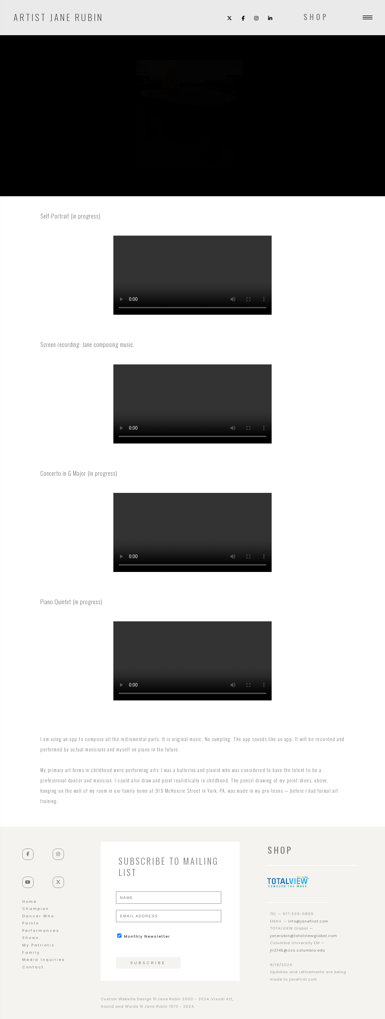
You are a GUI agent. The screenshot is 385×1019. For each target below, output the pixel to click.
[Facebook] (243, 18)
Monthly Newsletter (143, 936)
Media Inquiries (43, 959)
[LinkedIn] (270, 18)
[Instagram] (256, 18)
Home (29, 901)
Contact (33, 967)
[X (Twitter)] (229, 18)
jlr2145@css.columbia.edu (297, 950)
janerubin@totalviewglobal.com (303, 935)
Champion (35, 908)
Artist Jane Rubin (59, 16)
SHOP (316, 16)
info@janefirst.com (308, 921)
